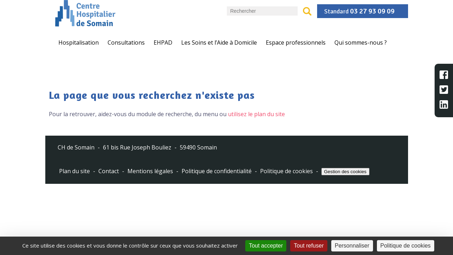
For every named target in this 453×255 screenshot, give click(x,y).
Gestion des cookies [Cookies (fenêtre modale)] (345, 171)
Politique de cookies (286, 171)
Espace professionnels (296, 42)
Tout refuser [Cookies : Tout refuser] (308, 246)
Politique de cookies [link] (405, 246)
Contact (108, 171)
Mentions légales (150, 171)
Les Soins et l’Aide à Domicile (219, 42)
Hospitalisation (78, 42)
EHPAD (163, 42)
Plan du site (74, 171)
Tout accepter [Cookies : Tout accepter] (266, 246)
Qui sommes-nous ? (360, 42)
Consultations (126, 42)
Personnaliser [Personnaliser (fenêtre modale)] (352, 246)
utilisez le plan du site (256, 114)
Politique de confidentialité (217, 171)
